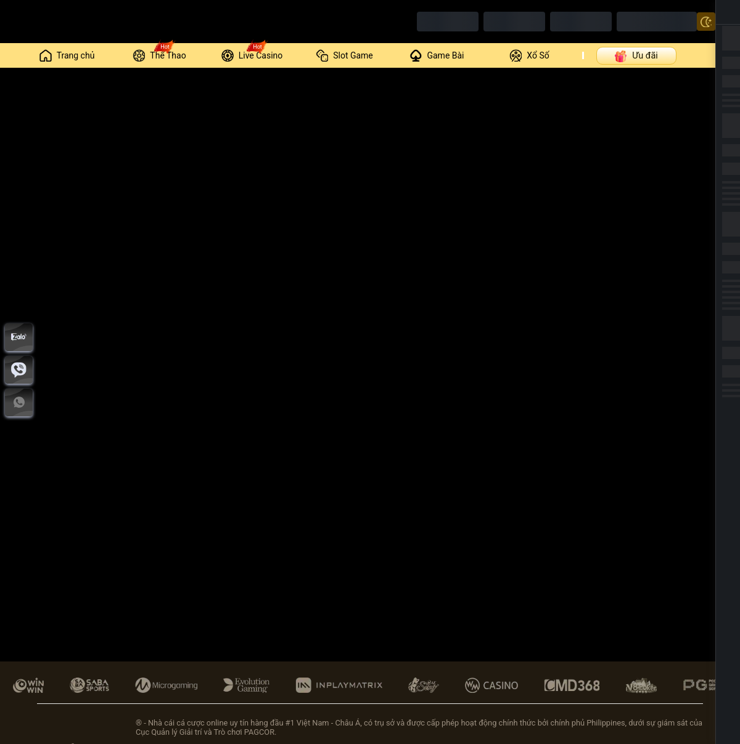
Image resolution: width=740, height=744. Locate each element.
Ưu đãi (635, 55)
